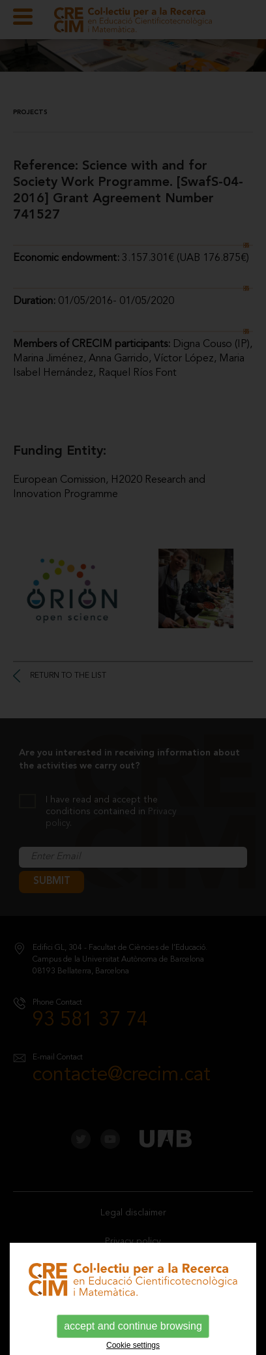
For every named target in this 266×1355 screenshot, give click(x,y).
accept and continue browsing (133, 1326)
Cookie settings (133, 1345)
